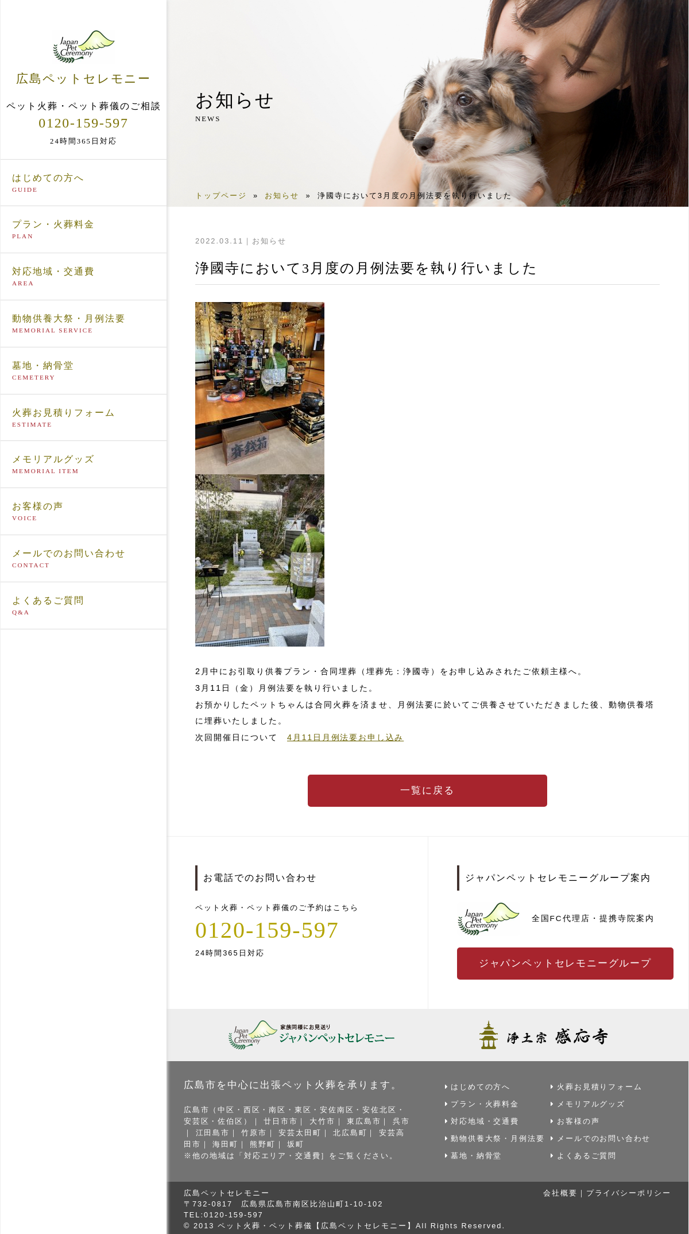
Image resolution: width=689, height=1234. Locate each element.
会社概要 (559, 1190)
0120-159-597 (84, 122)
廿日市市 (282, 1120)
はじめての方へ (83, 183)
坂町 (305, 1142)
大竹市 (323, 1120)
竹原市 (263, 1131)
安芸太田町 (309, 1131)
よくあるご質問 (83, 606)
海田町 (234, 1142)
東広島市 (366, 1120)
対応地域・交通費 (83, 277)
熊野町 (272, 1142)
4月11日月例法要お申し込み (346, 737)
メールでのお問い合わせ (83, 559)
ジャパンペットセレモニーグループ (566, 963)
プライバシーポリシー (628, 1190)
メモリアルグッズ (83, 464)
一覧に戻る (427, 790)
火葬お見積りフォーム (83, 417)
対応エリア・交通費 (283, 1152)
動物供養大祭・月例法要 (83, 324)
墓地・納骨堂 (83, 371)
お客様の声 (83, 512)
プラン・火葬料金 (83, 230)
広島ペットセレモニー (84, 56)
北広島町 (360, 1131)
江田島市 (221, 1131)
